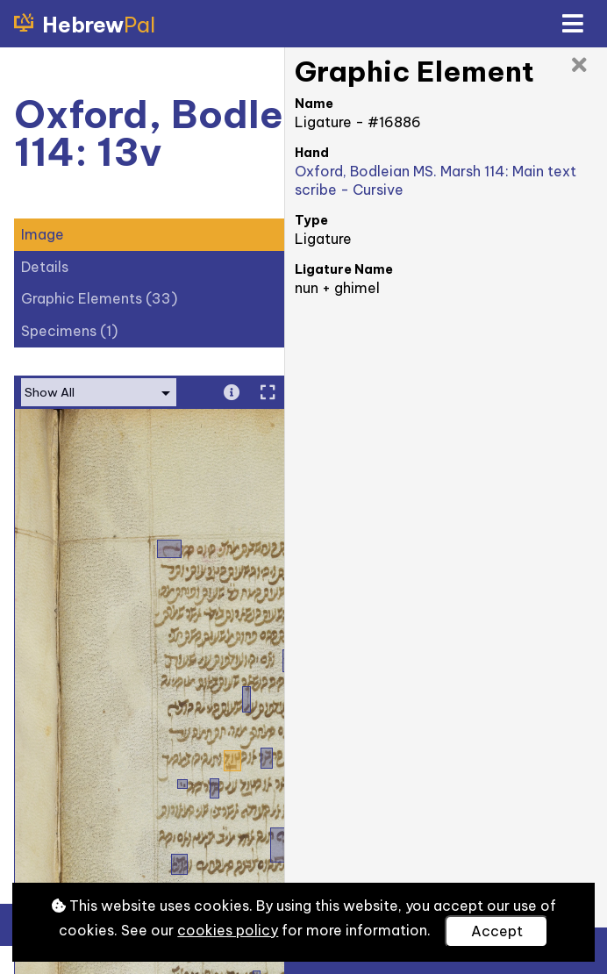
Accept (497, 931)
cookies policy (227, 930)
